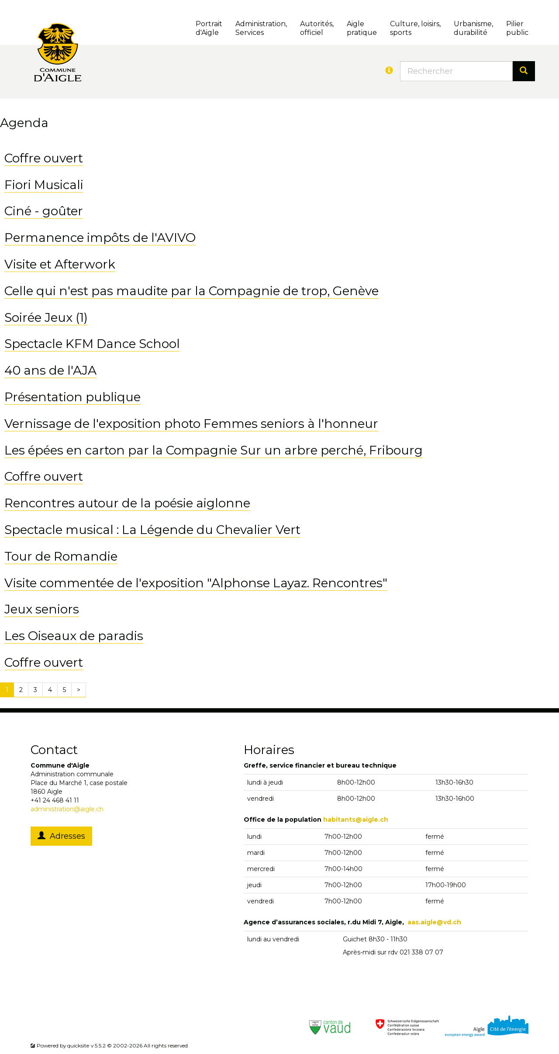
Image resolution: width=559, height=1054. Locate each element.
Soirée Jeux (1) (46, 317)
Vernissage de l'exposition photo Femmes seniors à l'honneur (191, 423)
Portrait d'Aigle (209, 28)
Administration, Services (261, 28)
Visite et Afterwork (59, 264)
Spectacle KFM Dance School (92, 343)
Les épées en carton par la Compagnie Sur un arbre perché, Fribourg (213, 450)
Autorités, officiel (317, 28)
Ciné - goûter (43, 210)
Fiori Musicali (43, 184)
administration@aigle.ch (67, 809)
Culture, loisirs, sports (415, 28)
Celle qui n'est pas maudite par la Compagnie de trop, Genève (191, 290)
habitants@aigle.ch (355, 819)
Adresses (61, 836)
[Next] (78, 689)
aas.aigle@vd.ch (434, 922)
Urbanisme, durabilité (473, 28)
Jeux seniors (41, 609)
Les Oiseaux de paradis (73, 635)
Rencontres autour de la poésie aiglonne (127, 503)
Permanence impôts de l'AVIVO (100, 237)
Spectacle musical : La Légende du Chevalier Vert (152, 529)
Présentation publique (72, 396)
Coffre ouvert (43, 158)
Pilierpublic (517, 28)
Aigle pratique (362, 28)
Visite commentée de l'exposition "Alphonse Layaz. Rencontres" (195, 582)
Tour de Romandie (60, 556)
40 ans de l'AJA (50, 370)
